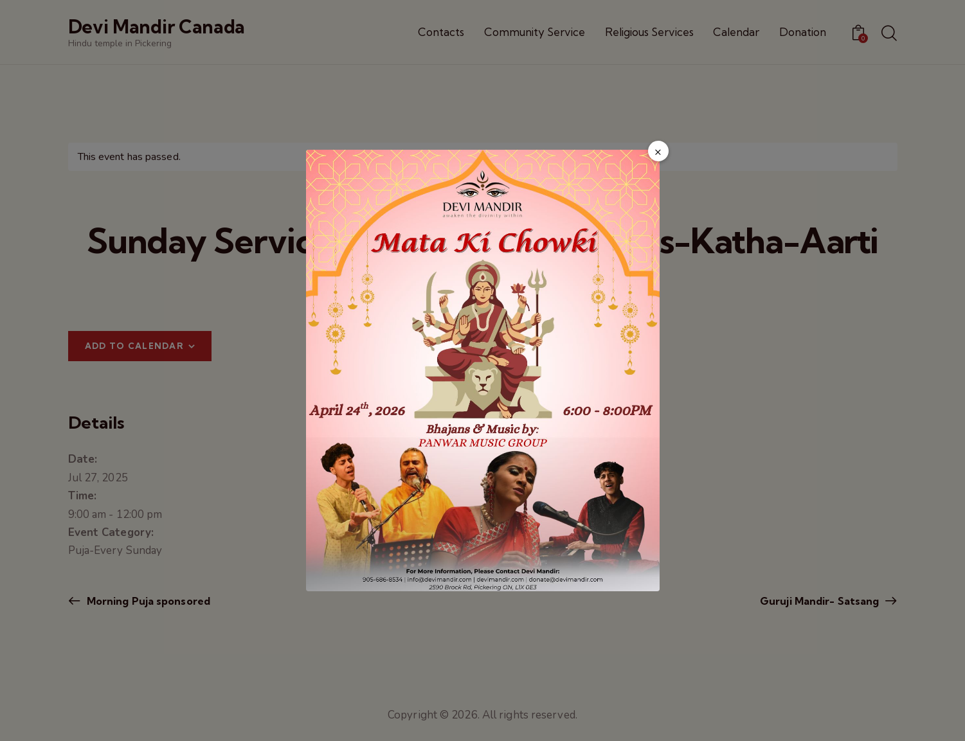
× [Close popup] (658, 151)
